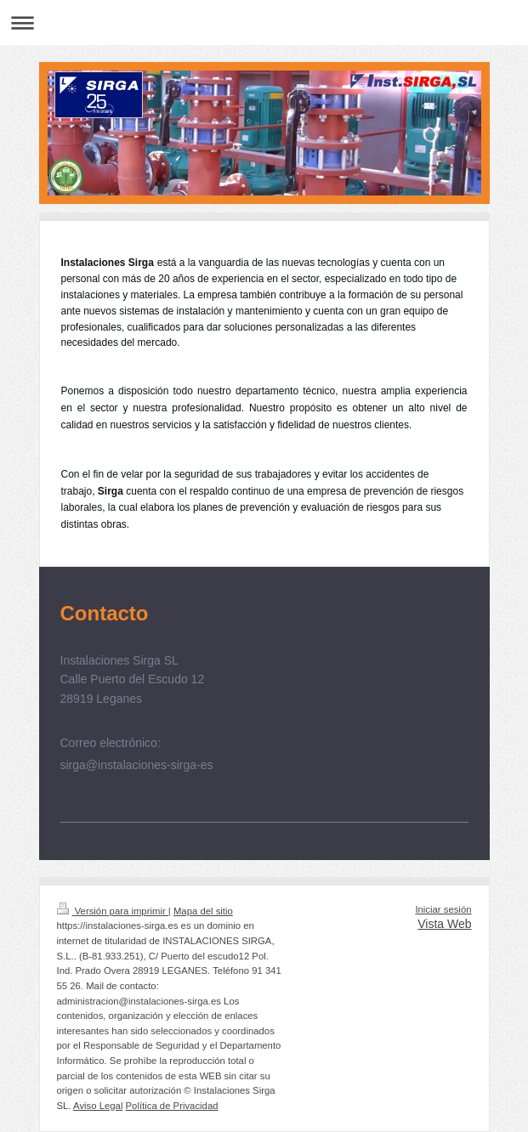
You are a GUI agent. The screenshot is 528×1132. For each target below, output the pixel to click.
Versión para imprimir (112, 911)
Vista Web (444, 924)
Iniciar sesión (443, 909)
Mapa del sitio (203, 911)
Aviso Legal (97, 1106)
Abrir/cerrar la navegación (264, 22)
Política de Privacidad (172, 1106)
